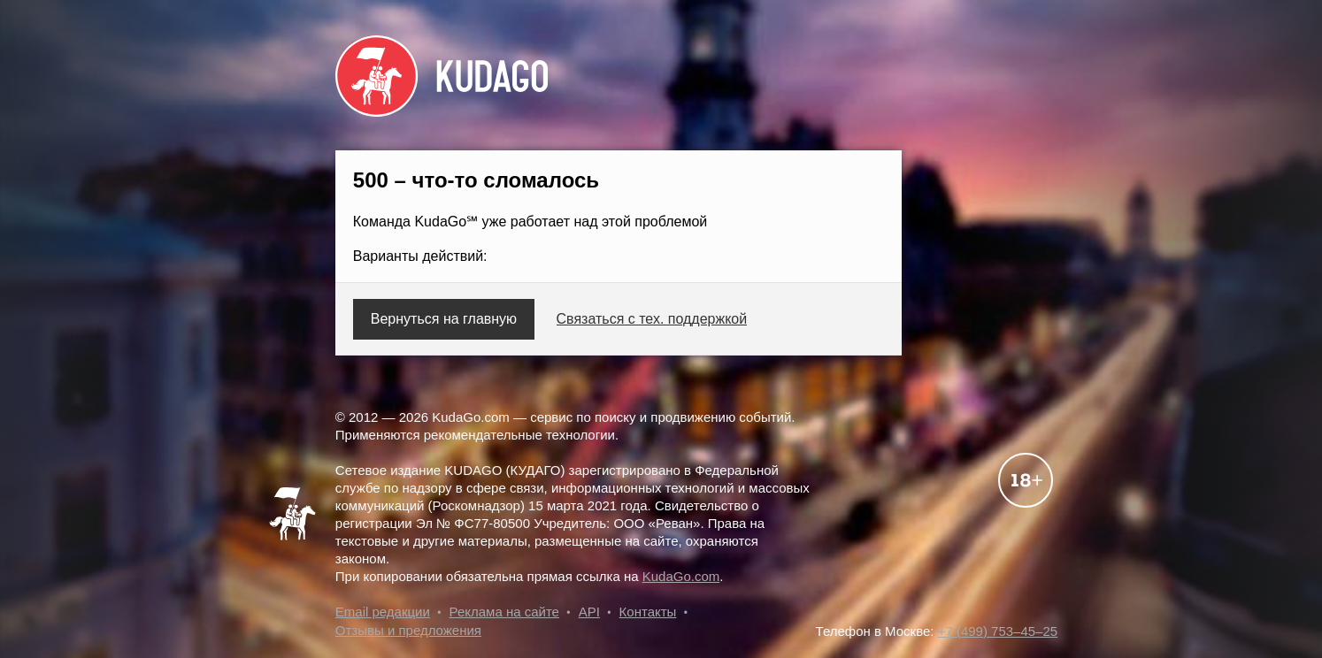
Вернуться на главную (444, 318)
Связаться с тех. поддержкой (652, 318)
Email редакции (382, 611)
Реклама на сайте (504, 611)
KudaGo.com (681, 576)
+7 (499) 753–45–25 (998, 631)
